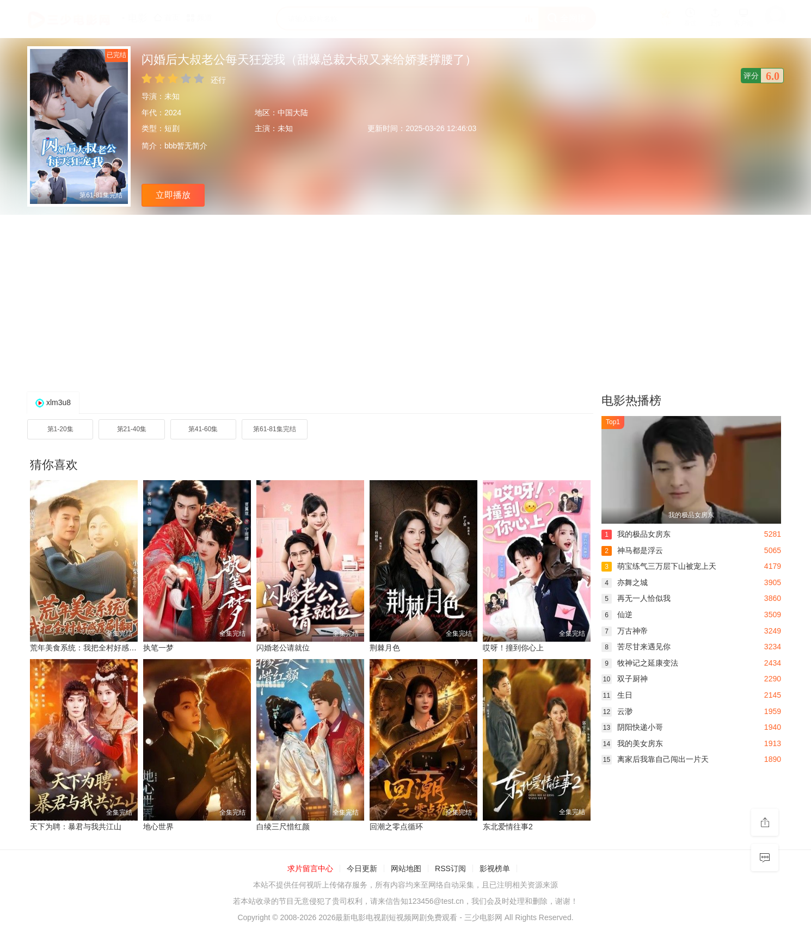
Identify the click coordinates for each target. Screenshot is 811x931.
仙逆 (616, 614)
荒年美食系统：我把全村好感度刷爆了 (94, 647)
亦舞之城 (624, 582)
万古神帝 (624, 630)
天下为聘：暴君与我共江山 (75, 826)
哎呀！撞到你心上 (513, 647)
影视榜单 (495, 868)
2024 (172, 112)
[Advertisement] (405, 302)
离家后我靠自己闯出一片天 (655, 759)
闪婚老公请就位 (283, 647)
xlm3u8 (58, 402)
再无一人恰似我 (636, 598)
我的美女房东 (632, 743)
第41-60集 (203, 429)
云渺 (616, 711)
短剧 (172, 128)
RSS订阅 (450, 868)
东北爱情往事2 (508, 826)
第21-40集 (132, 429)
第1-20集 (60, 429)
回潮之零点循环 (396, 826)
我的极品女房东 (636, 534)
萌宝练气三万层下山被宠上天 (658, 566)
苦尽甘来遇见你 (636, 646)
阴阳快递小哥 (632, 727)
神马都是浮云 (632, 550)
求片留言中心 (310, 868)
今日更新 (362, 868)
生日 (616, 695)
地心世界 (158, 826)
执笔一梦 (158, 647)
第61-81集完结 (274, 429)
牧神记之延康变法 (639, 663)
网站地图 (406, 868)
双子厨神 (624, 678)
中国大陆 (293, 112)
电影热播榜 (631, 400)
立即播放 (173, 195)
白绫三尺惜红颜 (283, 826)
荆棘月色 (385, 647)
